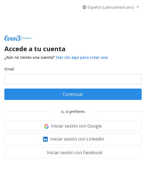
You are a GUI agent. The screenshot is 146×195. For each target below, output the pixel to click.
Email (9, 69)
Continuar (73, 94)
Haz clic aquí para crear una (82, 57)
